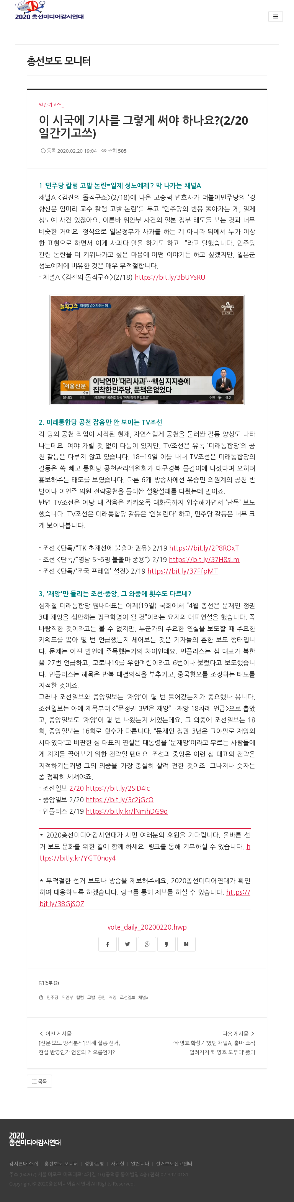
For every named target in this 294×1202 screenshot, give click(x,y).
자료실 (117, 1164)
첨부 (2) (52, 983)
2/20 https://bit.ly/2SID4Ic (109, 788)
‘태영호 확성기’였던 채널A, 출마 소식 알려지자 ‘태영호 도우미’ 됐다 (212, 1042)
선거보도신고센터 (174, 1164)
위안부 (67, 997)
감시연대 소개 (23, 1164)
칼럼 (80, 997)
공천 (102, 997)
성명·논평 (94, 1164)
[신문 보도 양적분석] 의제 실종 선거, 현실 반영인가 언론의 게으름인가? (82, 1042)
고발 (91, 997)
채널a (143, 997)
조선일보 (127, 997)
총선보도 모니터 (61, 1164)
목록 (39, 1081)
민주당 (52, 997)
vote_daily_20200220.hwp (147, 927)
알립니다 (140, 1164)
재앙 (112, 997)
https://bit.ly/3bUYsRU (170, 277)
